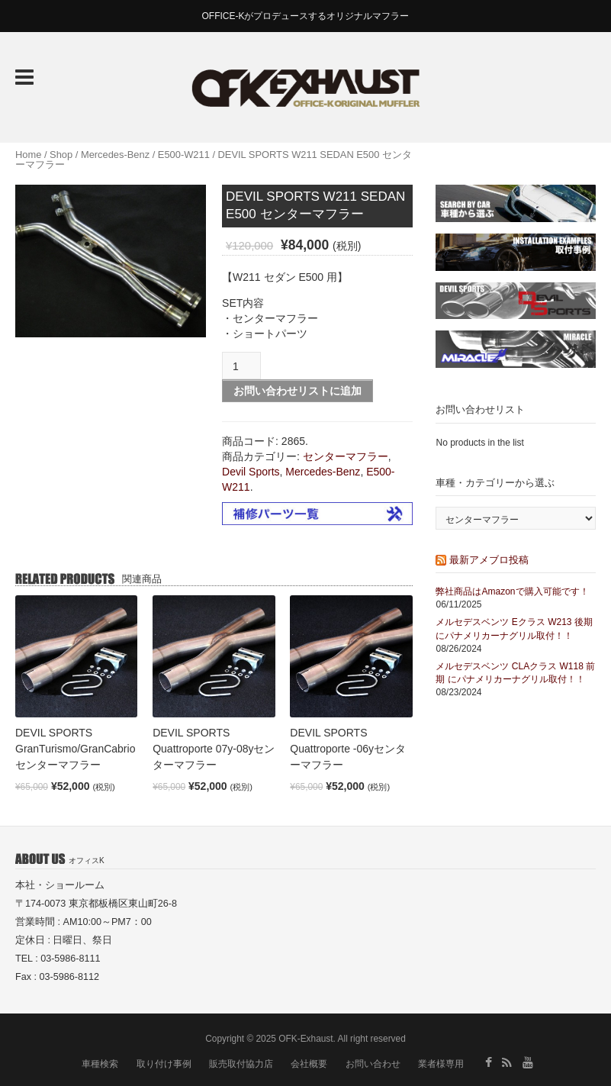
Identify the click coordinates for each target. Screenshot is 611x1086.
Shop (61, 154)
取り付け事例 (164, 1064)
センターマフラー (345, 456)
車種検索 (100, 1064)
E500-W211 (184, 154)
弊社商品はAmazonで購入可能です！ (512, 591)
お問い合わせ (373, 1064)
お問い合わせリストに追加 (297, 391)
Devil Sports (250, 472)
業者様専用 (441, 1064)
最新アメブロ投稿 (489, 560)
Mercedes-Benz (115, 154)
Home (28, 154)
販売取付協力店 (241, 1064)
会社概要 (309, 1064)
